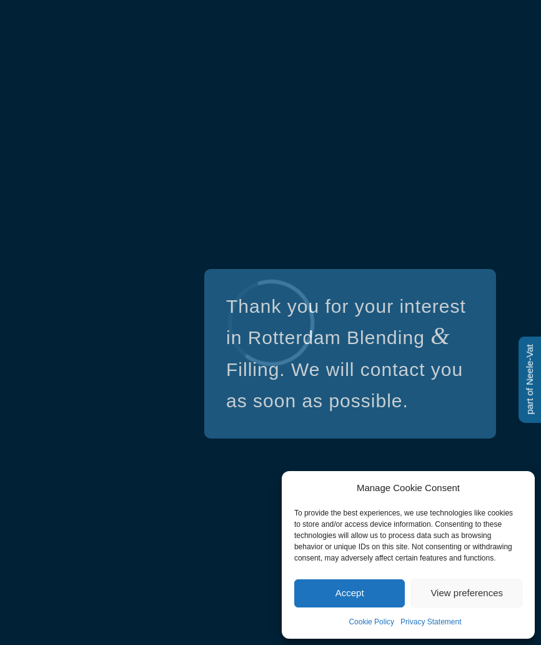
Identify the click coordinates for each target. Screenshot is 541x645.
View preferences (466, 592)
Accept (349, 592)
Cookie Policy (371, 621)
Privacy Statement (430, 621)
